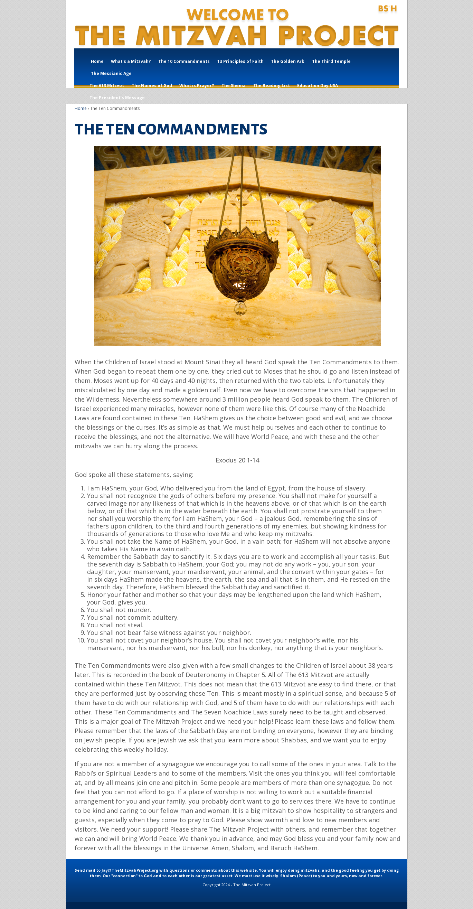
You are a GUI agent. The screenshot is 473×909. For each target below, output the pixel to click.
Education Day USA (317, 85)
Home (97, 61)
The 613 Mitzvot (106, 85)
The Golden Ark (287, 61)
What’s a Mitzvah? (131, 61)
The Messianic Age (111, 73)
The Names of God (152, 85)
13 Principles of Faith (240, 61)
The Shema (233, 85)
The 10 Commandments (184, 61)
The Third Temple (331, 61)
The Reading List (271, 85)
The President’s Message (117, 98)
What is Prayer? (196, 85)
